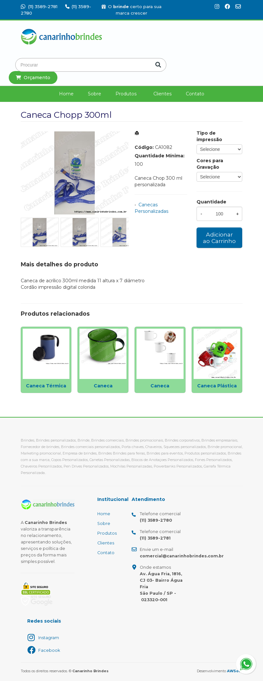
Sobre (94, 94)
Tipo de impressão (209, 136)
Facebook (49, 650)
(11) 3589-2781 (39, 6)
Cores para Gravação (210, 164)
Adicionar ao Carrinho (219, 237)
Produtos (126, 94)
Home (66, 94)
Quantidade (211, 202)
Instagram (48, 637)
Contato (195, 94)
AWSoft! (235, 671)
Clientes (162, 94)
